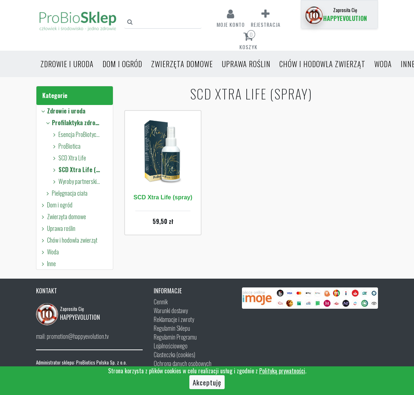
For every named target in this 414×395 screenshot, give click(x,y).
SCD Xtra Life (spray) (75, 169)
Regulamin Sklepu (172, 328)
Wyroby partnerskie (75, 181)
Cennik (161, 301)
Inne (47, 263)
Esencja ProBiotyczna (75, 134)
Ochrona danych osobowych (182, 363)
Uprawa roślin (246, 63)
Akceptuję (207, 382)
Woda (383, 63)
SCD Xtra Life (68, 157)
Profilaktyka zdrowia (73, 122)
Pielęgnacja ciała (66, 193)
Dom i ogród (122, 63)
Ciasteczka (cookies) (174, 354)
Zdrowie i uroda (67, 63)
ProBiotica (66, 146)
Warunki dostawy (171, 310)
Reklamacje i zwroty (174, 319)
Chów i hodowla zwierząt (322, 63)
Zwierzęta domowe (182, 63)
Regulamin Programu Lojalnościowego (175, 341)
